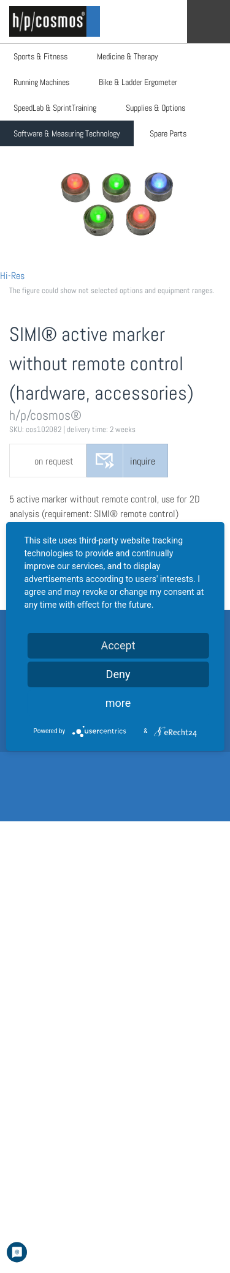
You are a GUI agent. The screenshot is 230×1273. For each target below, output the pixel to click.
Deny (118, 674)
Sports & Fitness (40, 56)
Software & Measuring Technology (66, 133)
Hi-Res (12, 275)
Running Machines (41, 82)
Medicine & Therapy (127, 56)
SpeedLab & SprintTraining (54, 107)
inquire (142, 461)
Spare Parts (168, 133)
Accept (118, 645)
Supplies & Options (155, 107)
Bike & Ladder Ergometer (138, 82)
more (118, 702)
